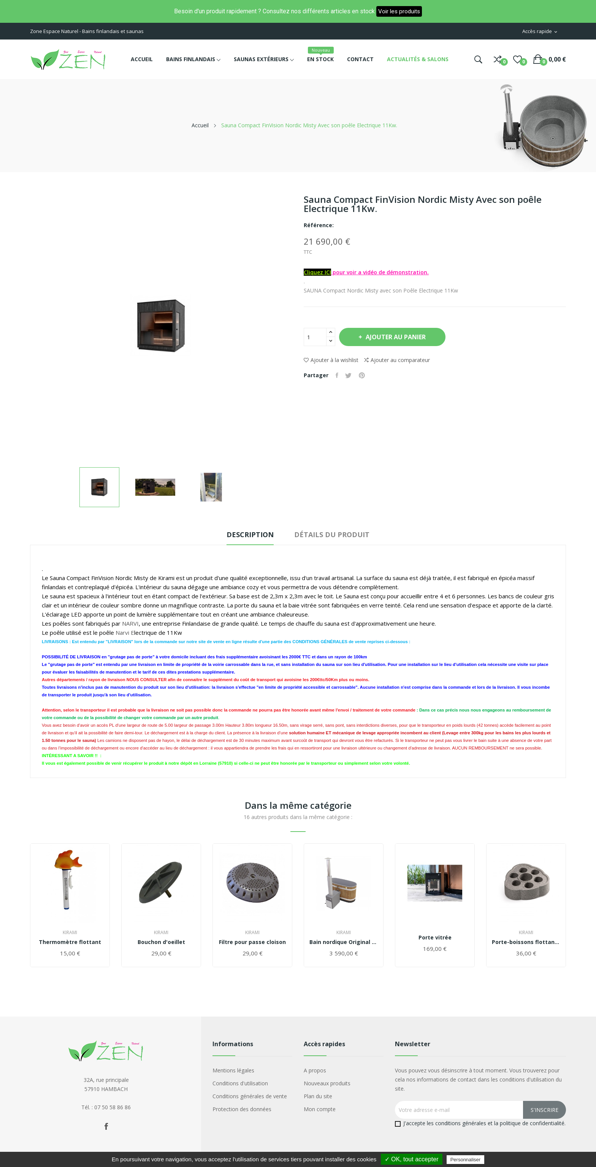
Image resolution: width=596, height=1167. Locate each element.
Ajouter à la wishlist (331, 360)
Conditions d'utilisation (240, 1083)
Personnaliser (465, 1159)
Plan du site (318, 1096)
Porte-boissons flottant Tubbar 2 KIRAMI (526, 942)
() (517, 59)
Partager (337, 375)
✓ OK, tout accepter (412, 1159)
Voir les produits (399, 11)
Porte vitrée (435, 937)
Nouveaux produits (327, 1083)
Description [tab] (248, 534)
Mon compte (320, 1109)
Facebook (106, 1126)
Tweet (349, 375)
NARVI (130, 623)
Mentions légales (233, 1070)
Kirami (70, 932)
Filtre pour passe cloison (252, 942)
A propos (315, 1070)
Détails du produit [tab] (333, 534)
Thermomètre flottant (70, 942)
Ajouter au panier (396, 337)
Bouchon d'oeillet (161, 942)
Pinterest (363, 375)
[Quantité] (315, 337)
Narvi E (125, 632)
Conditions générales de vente (249, 1096)
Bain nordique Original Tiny (343, 942)
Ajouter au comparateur (397, 360)
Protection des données (241, 1109)
